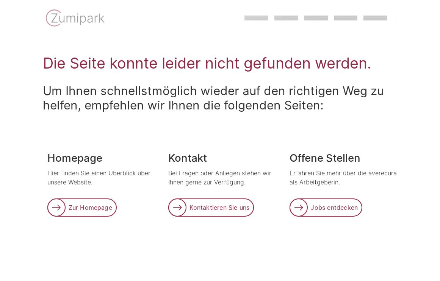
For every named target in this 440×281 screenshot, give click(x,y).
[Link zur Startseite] (76, 18)
